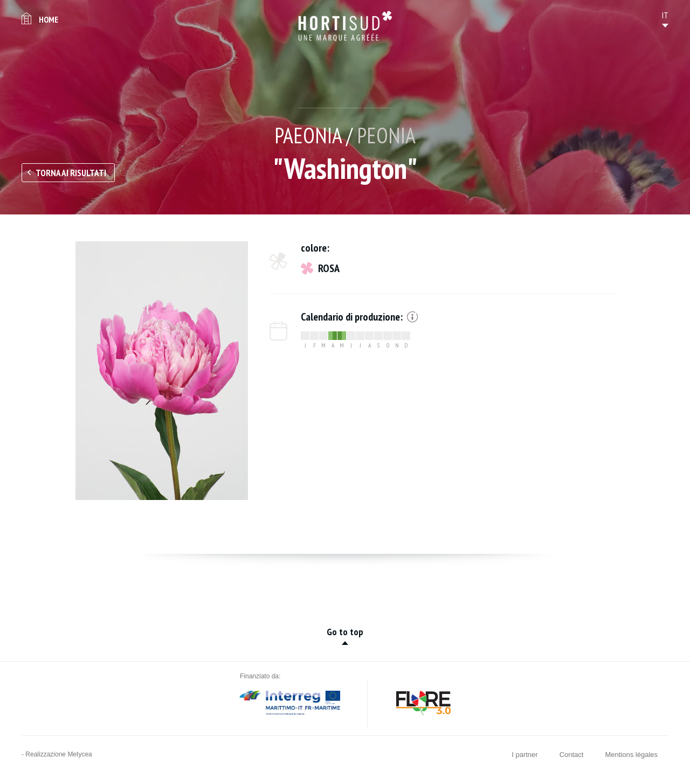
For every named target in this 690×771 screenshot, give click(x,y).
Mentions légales (631, 755)
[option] (161, 370)
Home (48, 19)
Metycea (79, 754)
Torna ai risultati (71, 173)
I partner (524, 755)
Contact (572, 755)
